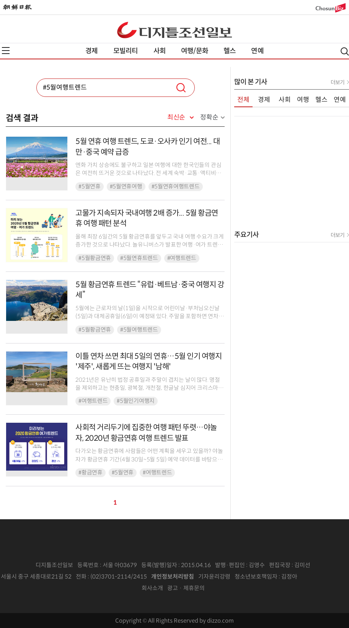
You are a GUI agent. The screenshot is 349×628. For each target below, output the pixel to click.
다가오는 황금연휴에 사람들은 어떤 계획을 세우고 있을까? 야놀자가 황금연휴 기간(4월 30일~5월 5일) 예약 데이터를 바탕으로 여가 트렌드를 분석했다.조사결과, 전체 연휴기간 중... (149, 459)
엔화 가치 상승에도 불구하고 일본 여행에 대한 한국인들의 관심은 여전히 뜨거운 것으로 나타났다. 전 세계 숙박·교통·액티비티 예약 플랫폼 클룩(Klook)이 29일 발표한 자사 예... (148, 173)
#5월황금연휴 (94, 258)
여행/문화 (194, 51)
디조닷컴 (174, 29)
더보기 (337, 82)
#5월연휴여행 (126, 186)
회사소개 (152, 588)
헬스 (229, 51)
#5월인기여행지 (136, 400)
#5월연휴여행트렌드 (176, 186)
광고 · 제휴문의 (186, 588)
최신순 (176, 117)
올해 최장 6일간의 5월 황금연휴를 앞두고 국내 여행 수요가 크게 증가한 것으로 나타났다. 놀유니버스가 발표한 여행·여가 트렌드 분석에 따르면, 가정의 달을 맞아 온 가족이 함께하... (149, 245)
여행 (303, 100)
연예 (257, 51)
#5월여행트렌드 (139, 329)
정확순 (209, 117)
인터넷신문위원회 (323, 576)
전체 (243, 100)
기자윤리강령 (214, 576)
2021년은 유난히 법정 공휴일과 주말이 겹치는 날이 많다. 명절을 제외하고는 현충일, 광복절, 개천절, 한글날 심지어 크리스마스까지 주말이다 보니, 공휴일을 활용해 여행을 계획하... (149, 388)
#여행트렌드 (181, 258)
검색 (181, 87)
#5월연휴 (89, 186)
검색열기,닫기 (345, 51)
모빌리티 (125, 51)
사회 (159, 51)
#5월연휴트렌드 (139, 258)
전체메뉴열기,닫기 (6, 50)
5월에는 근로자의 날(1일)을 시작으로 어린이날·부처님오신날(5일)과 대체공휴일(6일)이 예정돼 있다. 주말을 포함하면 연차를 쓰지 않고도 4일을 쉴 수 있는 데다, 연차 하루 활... (149, 316)
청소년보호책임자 (256, 576)
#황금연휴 (90, 472)
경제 (91, 51)
